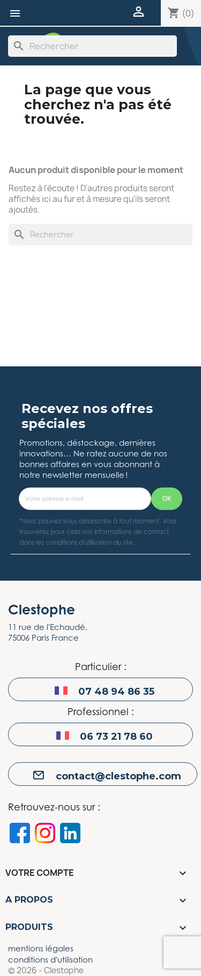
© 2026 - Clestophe (46, 970)
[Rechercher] (92, 46)
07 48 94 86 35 (116, 691)
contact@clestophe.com (118, 776)
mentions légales (40, 948)
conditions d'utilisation (50, 959)
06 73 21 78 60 (116, 736)
